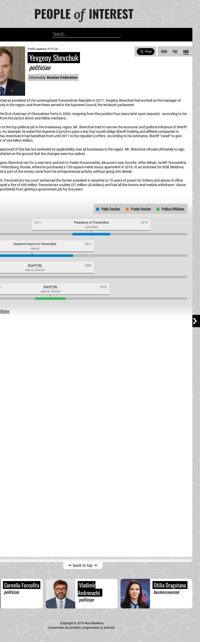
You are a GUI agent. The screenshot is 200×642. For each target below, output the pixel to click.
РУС (175, 51)
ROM (164, 51)
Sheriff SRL (35, 265)
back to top (83, 565)
